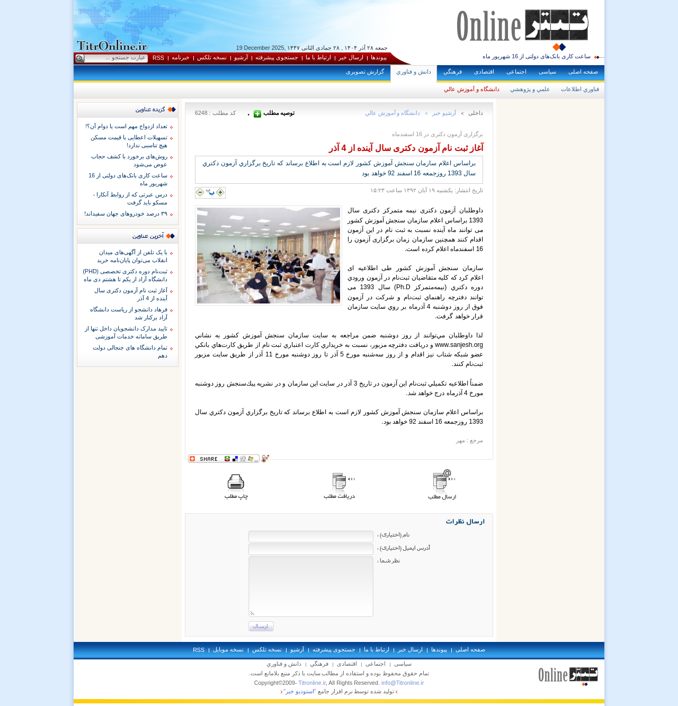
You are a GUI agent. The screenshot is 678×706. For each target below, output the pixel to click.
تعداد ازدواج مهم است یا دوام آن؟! (126, 126)
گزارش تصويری (365, 71)
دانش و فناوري (413, 71)
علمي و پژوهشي (530, 89)
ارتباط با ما (318, 57)
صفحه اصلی (583, 71)
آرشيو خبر (444, 113)
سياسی (547, 71)
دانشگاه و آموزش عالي (471, 89)
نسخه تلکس (212, 57)
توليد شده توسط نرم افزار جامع (339, 691)
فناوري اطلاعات (580, 89)
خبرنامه (181, 57)
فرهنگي (452, 71)
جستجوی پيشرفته (276, 57)
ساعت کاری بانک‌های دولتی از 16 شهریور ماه (537, 56)
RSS (158, 58)
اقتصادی (484, 71)
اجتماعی (516, 71)
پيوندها (379, 57)
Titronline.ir (312, 683)
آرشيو (241, 57)
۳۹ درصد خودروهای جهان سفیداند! (125, 213)
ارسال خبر (350, 57)
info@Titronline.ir (402, 683)
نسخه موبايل (228, 649)
